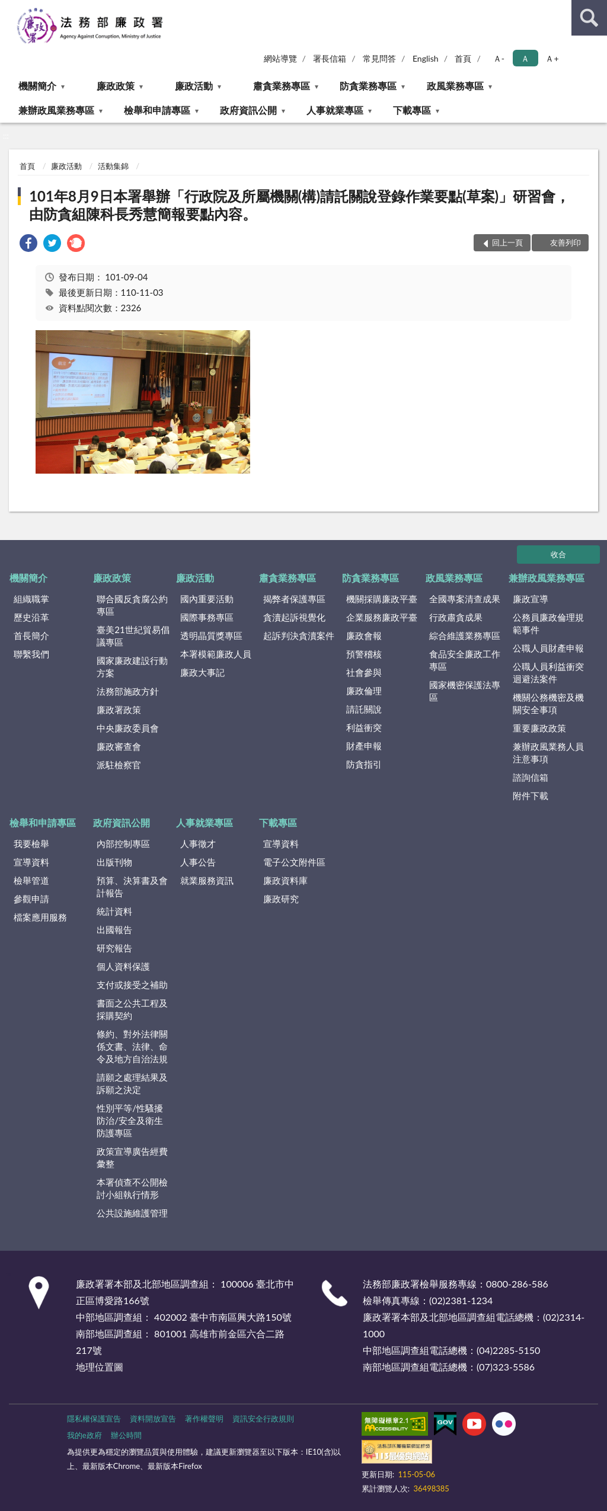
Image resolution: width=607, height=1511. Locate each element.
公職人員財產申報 (548, 648)
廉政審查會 (119, 746)
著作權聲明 (204, 1418)
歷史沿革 (31, 617)
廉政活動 (194, 85)
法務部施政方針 (128, 691)
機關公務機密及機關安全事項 (548, 703)
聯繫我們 (31, 654)
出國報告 (114, 929)
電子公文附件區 (294, 862)
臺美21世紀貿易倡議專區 (133, 635)
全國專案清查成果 (464, 598)
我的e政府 (84, 1435)
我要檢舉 (31, 843)
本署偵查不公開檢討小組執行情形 (132, 1188)
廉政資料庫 (285, 880)
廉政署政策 (119, 709)
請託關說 (364, 709)
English (426, 58)
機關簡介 (37, 85)
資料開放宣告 (153, 1418)
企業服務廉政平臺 (381, 617)
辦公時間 (126, 1435)
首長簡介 (31, 635)
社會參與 (364, 672)
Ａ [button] (525, 58)
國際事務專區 (207, 617)
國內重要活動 (207, 598)
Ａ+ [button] (551, 58)
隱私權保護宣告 (94, 1418)
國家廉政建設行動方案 (132, 666)
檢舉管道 (31, 880)
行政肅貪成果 (456, 617)
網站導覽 (280, 58)
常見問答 (379, 58)
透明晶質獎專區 (211, 635)
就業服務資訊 (207, 880)
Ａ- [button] (498, 58)
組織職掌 (31, 598)
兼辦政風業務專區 (56, 110)
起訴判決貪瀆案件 (298, 635)
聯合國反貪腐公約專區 (132, 604)
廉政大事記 (202, 672)
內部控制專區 (123, 843)
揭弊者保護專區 (294, 598)
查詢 (589, 18)
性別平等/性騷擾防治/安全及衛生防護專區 (130, 1120)
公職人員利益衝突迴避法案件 (548, 672)
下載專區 (412, 110)
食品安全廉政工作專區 (464, 660)
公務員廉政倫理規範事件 (548, 623)
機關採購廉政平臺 (381, 598)
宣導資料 (31, 862)
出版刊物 (114, 862)
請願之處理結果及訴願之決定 (132, 1083)
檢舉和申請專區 (157, 110)
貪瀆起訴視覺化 (294, 617)
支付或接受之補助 (132, 984)
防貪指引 (364, 764)
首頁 (463, 58)
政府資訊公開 (248, 110)
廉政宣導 (530, 598)
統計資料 (114, 911)
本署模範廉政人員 (215, 654)
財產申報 (364, 745)
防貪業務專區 (368, 85)
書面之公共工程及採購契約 (132, 1009)
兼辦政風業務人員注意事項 (548, 752)
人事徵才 (198, 843)
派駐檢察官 (119, 764)
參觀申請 (31, 898)
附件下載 (530, 795)
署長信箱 (329, 58)
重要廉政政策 (539, 728)
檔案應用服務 (40, 917)
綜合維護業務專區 (464, 635)
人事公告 (198, 862)
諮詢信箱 (530, 777)
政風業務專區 (455, 85)
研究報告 (114, 948)
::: (9, 9)
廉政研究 (281, 898)
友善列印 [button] (565, 242)
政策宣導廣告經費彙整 (132, 1157)
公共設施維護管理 (132, 1212)
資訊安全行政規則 (263, 1418)
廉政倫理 (364, 690)
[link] (28, 244)
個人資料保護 (123, 966)
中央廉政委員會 (128, 728)
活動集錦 (113, 166)
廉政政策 (116, 85)
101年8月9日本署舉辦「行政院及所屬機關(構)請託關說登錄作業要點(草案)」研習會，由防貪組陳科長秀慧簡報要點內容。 (299, 204)
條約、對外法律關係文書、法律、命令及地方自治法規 (132, 1046)
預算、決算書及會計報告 (132, 886)
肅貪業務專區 (281, 85)
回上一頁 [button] (507, 242)
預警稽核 (364, 654)
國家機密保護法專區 (464, 690)
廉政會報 (364, 635)
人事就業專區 (334, 110)
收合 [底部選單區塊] (558, 554)
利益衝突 (364, 727)
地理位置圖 (99, 1366)
